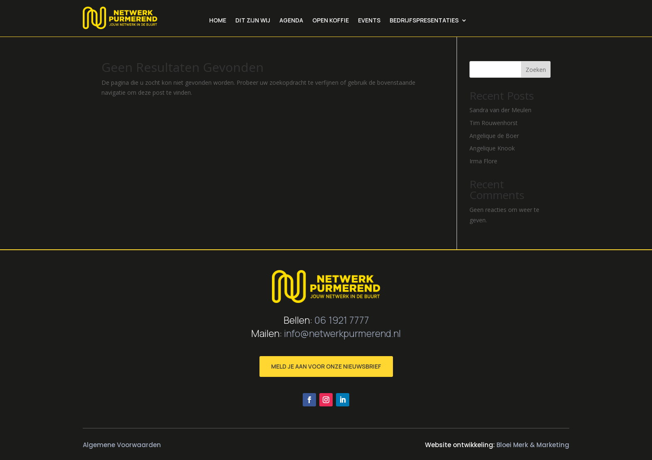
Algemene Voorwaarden (122, 444)
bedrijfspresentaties (424, 20)
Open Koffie (330, 20)
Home (217, 20)
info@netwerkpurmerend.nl (342, 333)
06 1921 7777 (341, 320)
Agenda (291, 20)
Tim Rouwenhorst (493, 123)
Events (369, 20)
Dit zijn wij (252, 20)
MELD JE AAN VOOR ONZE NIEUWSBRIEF (326, 366)
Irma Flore (483, 161)
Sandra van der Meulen (500, 110)
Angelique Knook (492, 148)
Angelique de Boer (494, 136)
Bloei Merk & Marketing (532, 444)
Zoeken (536, 70)
